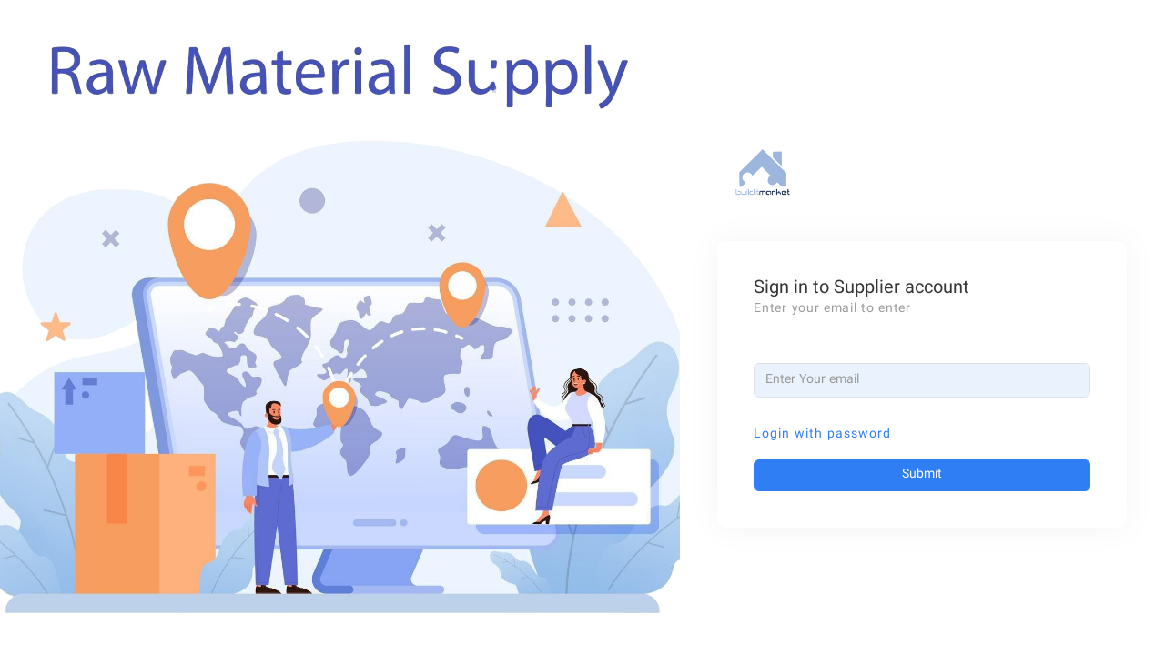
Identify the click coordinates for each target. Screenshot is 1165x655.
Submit (922, 475)
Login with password (822, 435)
